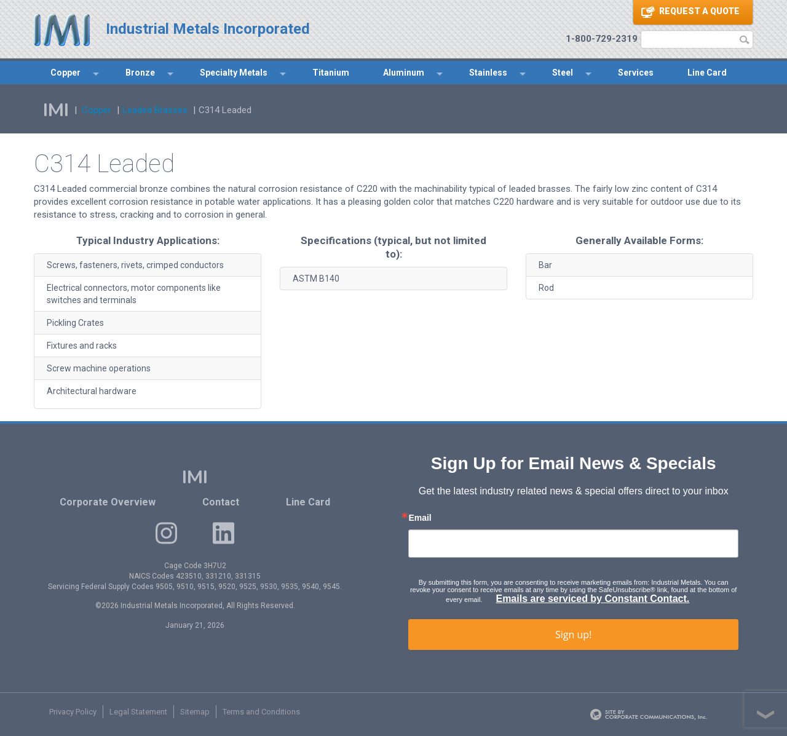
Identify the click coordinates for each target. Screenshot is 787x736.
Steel (562, 72)
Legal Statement (138, 711)
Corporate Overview (108, 502)
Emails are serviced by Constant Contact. (592, 598)
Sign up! (573, 634)
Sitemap (195, 711)
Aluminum (403, 72)
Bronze (140, 72)
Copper (65, 72)
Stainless (488, 72)
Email (419, 517)
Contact (220, 502)
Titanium (330, 72)
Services (636, 72)
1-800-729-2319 (602, 38)
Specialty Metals (233, 72)
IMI (56, 110)
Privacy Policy (73, 711)
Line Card (707, 72)
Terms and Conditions (261, 711)
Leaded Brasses (155, 110)
